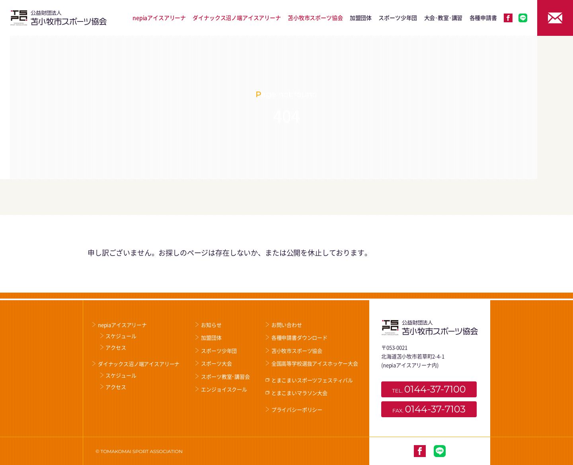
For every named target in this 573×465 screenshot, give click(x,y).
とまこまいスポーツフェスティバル (312, 380)
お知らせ (211, 324)
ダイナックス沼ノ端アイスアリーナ (237, 17)
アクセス (115, 347)
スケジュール (120, 336)
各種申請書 (483, 17)
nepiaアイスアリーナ (159, 17)
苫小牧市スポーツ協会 (315, 17)
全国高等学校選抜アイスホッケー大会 (314, 363)
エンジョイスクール (224, 389)
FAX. (429, 409)
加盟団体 (361, 17)
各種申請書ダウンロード (299, 337)
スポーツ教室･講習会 (225, 376)
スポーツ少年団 (397, 17)
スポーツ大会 (216, 363)
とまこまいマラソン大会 (299, 393)
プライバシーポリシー (296, 409)
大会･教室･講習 (443, 17)
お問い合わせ (286, 324)
